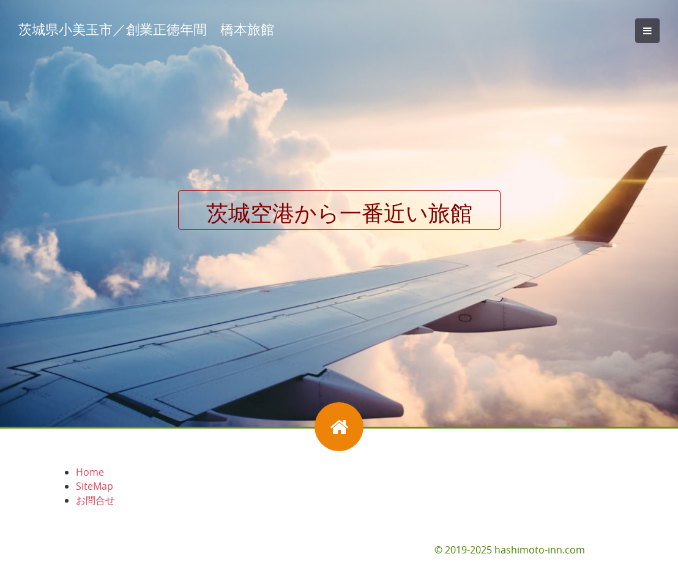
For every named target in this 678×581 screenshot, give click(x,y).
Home (90, 472)
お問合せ (95, 500)
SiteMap (94, 486)
